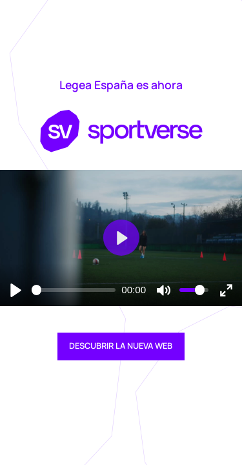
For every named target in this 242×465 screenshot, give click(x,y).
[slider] (74, 290)
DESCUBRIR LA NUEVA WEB (120, 345)
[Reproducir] (16, 290)
